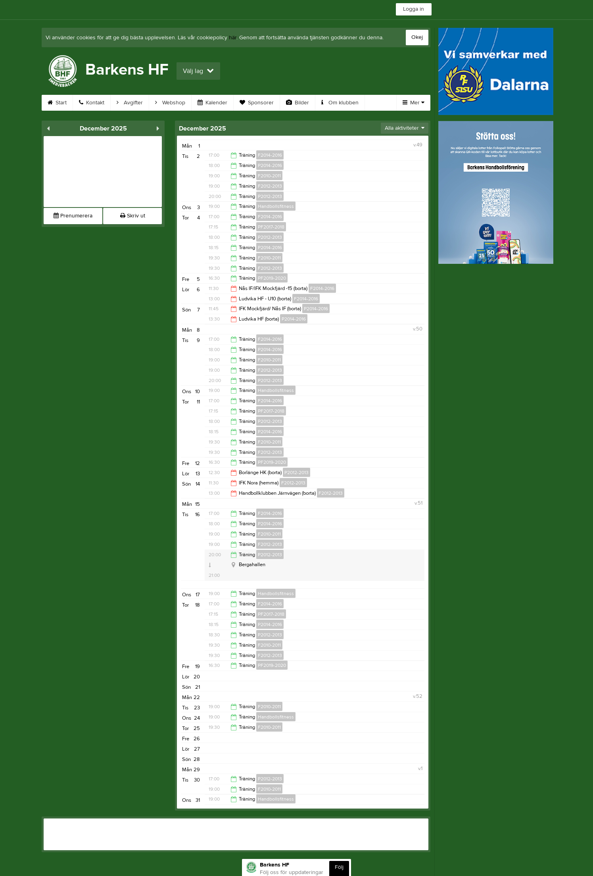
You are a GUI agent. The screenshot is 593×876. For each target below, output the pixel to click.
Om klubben (340, 102)
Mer (413, 102)
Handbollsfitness (276, 206)
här (232, 37)
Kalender (212, 102)
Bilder (297, 102)
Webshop (170, 102)
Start (57, 102)
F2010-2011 (269, 176)
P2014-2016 (270, 165)
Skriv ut (132, 215)
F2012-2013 (270, 186)
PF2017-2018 (271, 227)
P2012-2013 (270, 196)
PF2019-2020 (272, 278)
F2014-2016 (270, 155)
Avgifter (130, 102)
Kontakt (91, 102)
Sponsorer (257, 102)
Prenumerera (73, 215)
